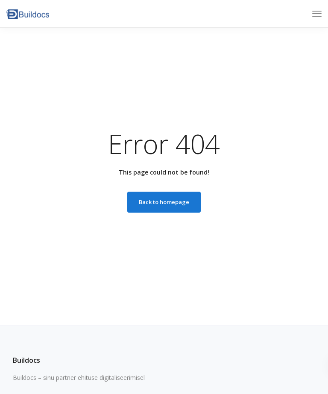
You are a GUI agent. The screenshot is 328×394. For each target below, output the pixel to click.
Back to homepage (164, 202)
